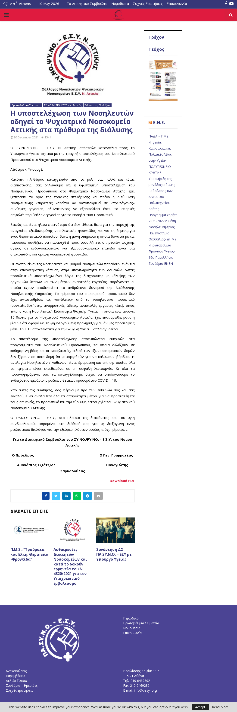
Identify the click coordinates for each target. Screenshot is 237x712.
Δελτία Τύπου (16, 680)
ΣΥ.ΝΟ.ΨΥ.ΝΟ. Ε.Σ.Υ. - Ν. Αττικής (63, 105)
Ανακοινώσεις (16, 671)
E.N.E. (159, 122)
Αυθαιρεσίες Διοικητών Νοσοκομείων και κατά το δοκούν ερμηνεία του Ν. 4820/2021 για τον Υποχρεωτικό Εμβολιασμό (70, 566)
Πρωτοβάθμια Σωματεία (26, 105)
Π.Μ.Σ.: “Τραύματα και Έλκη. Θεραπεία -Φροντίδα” (29, 554)
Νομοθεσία (120, 3)
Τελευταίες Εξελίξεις (97, 105)
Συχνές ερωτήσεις (19, 690)
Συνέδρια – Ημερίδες (21, 685)
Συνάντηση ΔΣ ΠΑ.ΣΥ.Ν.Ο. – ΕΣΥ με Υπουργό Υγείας (113, 554)
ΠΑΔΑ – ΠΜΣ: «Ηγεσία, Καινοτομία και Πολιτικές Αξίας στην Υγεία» (160, 148)
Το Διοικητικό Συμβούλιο (87, 3)
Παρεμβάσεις (15, 676)
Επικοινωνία (177, 3)
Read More (220, 707)
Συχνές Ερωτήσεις (148, 3)
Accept (200, 707)
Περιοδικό (131, 618)
